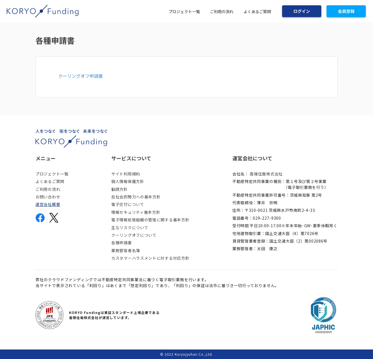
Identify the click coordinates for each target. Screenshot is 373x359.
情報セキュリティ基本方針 (135, 212)
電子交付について (127, 204)
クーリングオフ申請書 (80, 75)
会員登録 (346, 11)
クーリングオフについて (134, 235)
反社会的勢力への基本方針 (135, 197)
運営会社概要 (48, 204)
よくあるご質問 (257, 11)
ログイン (301, 11)
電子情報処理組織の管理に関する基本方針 (150, 219)
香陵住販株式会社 (266, 174)
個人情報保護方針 (127, 181)
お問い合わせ (48, 197)
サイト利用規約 (125, 174)
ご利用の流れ (221, 11)
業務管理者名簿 (125, 250)
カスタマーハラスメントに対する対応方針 (150, 258)
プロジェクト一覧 (184, 11)
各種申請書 (121, 242)
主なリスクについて (129, 227)
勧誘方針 (119, 189)
